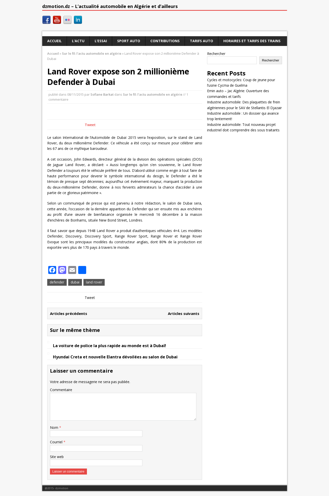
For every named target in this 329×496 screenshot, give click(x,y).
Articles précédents (68, 313)
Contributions (165, 40)
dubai (75, 282)
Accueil (54, 40)
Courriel (56, 442)
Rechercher (216, 53)
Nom (54, 427)
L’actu (78, 40)
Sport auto (128, 40)
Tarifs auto (201, 40)
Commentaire (61, 389)
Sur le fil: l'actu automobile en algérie (152, 94)
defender (57, 282)
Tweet (90, 124)
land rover (94, 282)
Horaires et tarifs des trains (252, 40)
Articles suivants (183, 313)
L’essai (101, 40)
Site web (57, 456)
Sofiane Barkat (102, 94)
